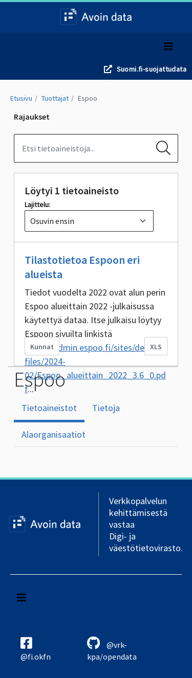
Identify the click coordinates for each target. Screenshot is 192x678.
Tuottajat (55, 98)
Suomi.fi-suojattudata (151, 69)
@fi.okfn (35, 649)
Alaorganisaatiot (54, 434)
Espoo (87, 98)
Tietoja (106, 408)
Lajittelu (37, 204)
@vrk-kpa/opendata (112, 649)
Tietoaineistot (49, 408)
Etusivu (21, 98)
